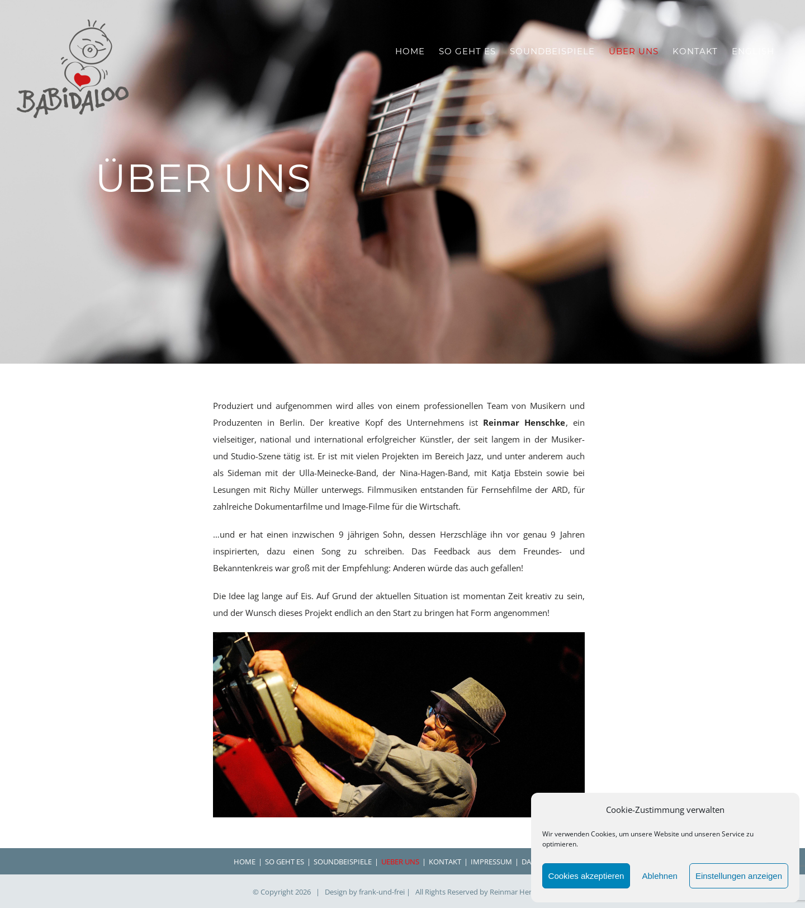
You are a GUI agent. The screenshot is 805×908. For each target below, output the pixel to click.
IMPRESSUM (491, 862)
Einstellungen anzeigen (738, 876)
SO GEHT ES (284, 862)
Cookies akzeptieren (586, 876)
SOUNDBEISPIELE (343, 862)
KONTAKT (445, 862)
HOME (244, 862)
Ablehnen (659, 876)
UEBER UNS (400, 862)
